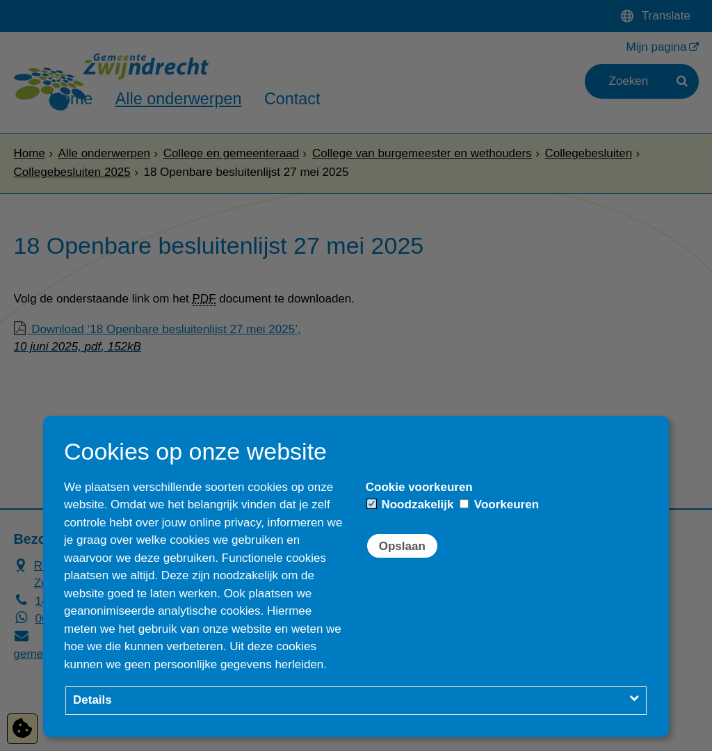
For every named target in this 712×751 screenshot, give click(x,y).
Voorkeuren (499, 504)
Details (92, 699)
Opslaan (402, 546)
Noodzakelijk (410, 504)
